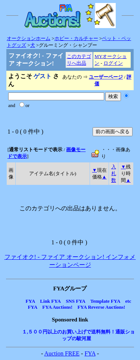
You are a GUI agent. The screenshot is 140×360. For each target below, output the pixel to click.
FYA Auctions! (57, 307)
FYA (30, 301)
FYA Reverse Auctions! (101, 307)
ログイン (113, 63)
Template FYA (105, 301)
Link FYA (50, 301)
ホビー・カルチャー (76, 38)
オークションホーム (28, 38)
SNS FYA (75, 301)
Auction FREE (62, 353)
